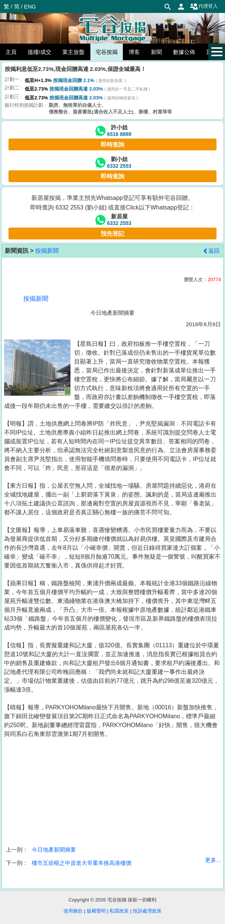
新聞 (156, 52)
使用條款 (73, 911)
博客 (134, 52)
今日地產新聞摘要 (54, 849)
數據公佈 (184, 52)
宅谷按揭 (107, 52)
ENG (30, 6)
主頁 (11, 52)
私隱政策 (119, 911)
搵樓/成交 (39, 52)
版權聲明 (96, 911)
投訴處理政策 (147, 911)
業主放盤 (73, 52)
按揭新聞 (47, 251)
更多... (213, 860)
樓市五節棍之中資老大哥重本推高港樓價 (81, 863)
